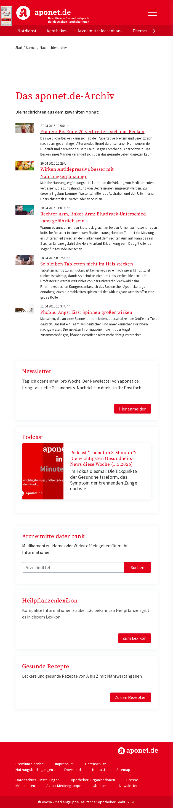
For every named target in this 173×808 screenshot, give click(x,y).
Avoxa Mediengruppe (63, 785)
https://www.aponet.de (138, 750)
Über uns (100, 785)
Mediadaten (25, 785)
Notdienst (27, 30)
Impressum (64, 763)
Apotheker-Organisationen (93, 779)
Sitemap (123, 769)
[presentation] (154, 30)
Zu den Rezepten (131, 697)
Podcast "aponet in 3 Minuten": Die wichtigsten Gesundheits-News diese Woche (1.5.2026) (103, 459)
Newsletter (128, 785)
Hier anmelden (133, 409)
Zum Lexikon (135, 638)
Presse (132, 779)
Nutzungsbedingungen (34, 769)
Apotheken (57, 30)
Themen (140, 30)
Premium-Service (29, 763)
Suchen (137, 567)
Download (72, 769)
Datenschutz (95, 763)
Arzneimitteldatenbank (100, 30)
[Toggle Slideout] (152, 12)
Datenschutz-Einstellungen (37, 779)
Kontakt (98, 769)
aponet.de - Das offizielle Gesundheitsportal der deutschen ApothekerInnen (53, 14)
